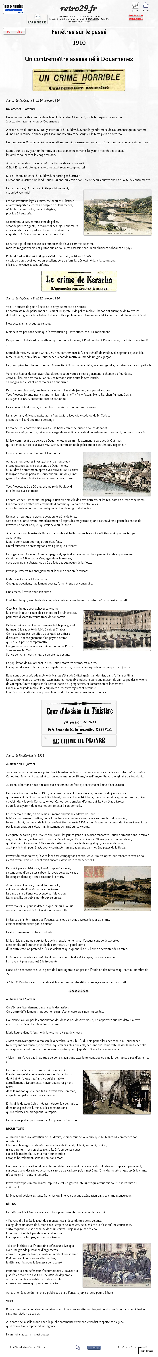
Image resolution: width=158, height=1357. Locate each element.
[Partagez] (94, 1348)
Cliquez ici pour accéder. (79, 21)
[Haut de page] (146, 1351)
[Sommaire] (14, 31)
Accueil (146, 10)
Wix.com (41, 1347)
